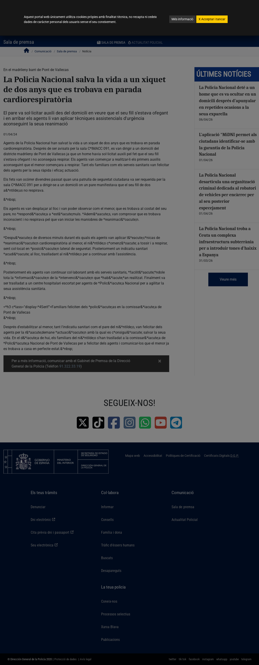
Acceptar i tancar (212, 19)
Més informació (182, 19)
